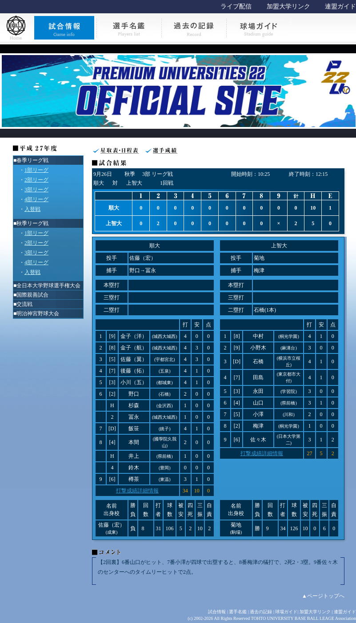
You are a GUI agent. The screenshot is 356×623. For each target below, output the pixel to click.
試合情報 (217, 611)
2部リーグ (36, 180)
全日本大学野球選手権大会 (48, 285)
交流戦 (24, 304)
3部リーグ (36, 190)
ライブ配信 (236, 6)
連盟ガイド (340, 6)
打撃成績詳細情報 (137, 491)
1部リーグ (36, 170)
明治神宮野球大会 (37, 313)
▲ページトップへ (323, 596)
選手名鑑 (238, 611)
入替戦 (32, 209)
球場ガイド (286, 611)
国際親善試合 (32, 295)
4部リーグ (36, 199)
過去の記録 (261, 611)
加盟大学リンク (288, 6)
